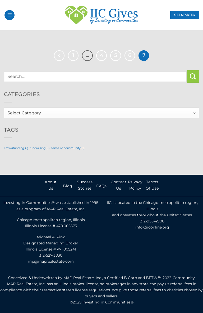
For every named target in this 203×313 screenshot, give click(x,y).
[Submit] (193, 76)
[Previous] (59, 55)
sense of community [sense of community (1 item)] (68, 148)
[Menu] (9, 15)
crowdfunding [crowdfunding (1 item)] (16, 148)
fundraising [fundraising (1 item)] (40, 148)
